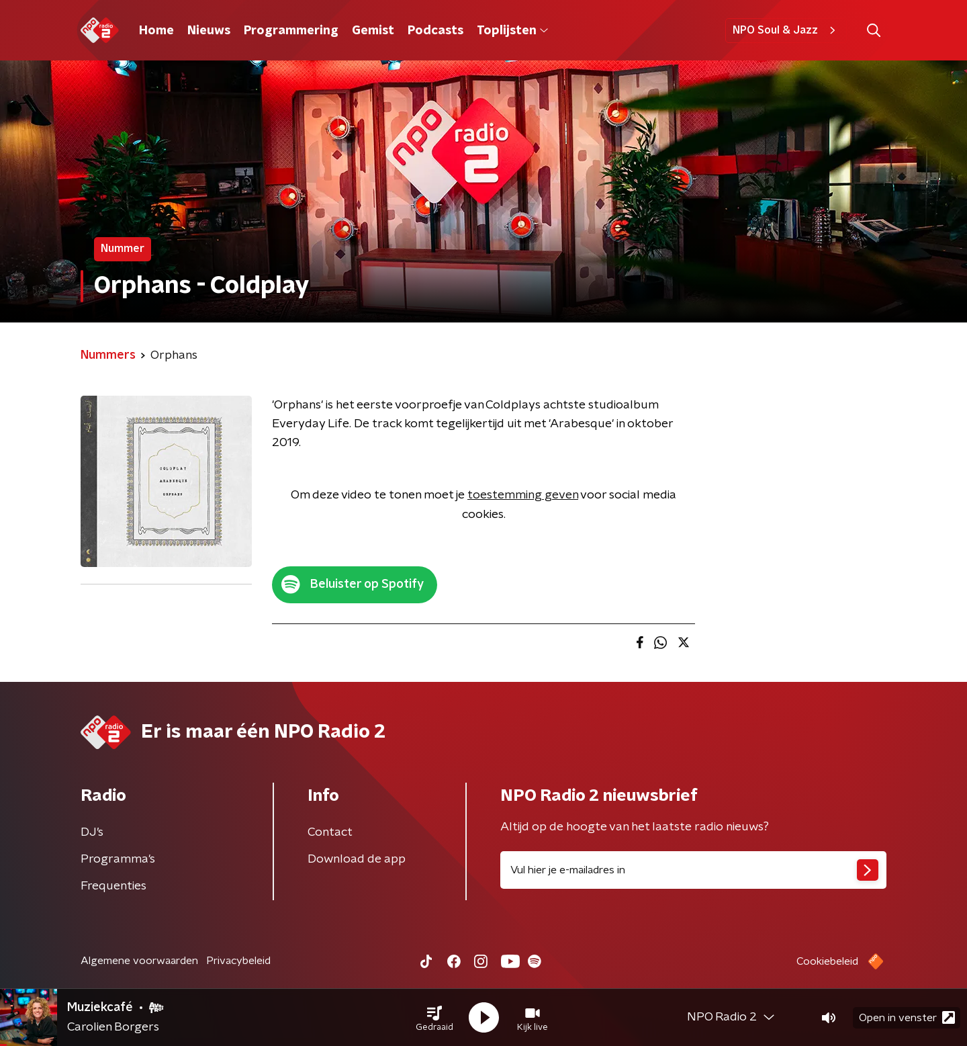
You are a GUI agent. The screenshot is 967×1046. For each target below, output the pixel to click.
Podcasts (435, 31)
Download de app (357, 859)
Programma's (118, 859)
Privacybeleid (238, 960)
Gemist (373, 31)
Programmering (291, 31)
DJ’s (92, 832)
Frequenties (113, 886)
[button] (434, 1017)
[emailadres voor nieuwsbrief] (693, 870)
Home (156, 31)
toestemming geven (522, 495)
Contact (330, 832)
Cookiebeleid (827, 961)
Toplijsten (512, 31)
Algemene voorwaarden (139, 960)
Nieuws (208, 31)
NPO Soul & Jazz (786, 30)
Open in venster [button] (907, 1017)
